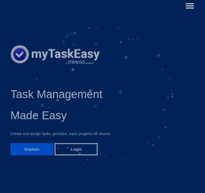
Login (76, 151)
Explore (32, 151)
